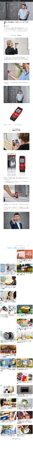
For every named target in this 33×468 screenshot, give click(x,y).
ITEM (1, 305)
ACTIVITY (18, 319)
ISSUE (17, 250)
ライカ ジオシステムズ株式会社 (26, 245)
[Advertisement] (16, 455)
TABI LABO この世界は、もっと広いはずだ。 (16, 248)
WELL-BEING (2, 291)
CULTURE (18, 385)
